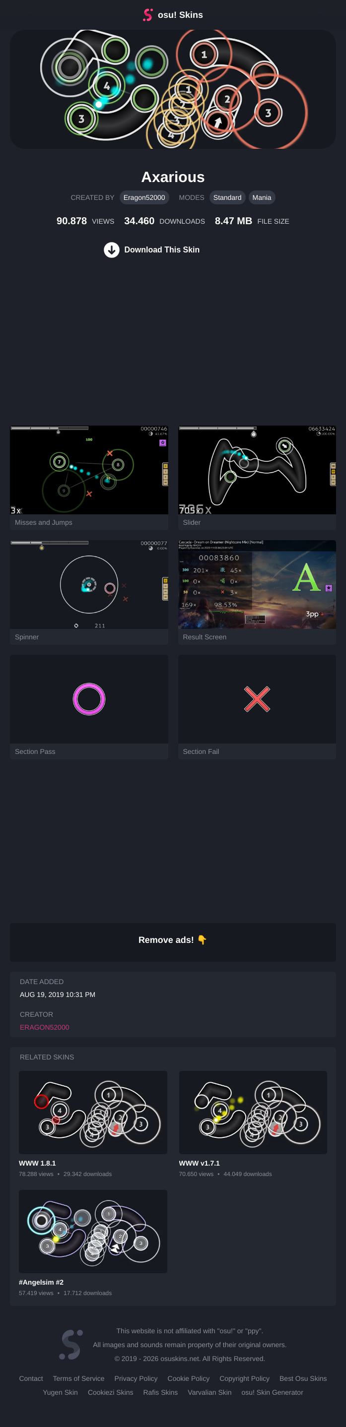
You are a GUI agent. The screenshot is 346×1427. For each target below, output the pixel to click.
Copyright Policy (244, 1378)
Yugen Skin (60, 1392)
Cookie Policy (189, 1378)
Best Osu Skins (303, 1378)
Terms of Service (79, 1378)
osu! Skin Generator (272, 1392)
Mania (262, 197)
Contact (31, 1378)
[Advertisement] (74, 354)
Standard (227, 197)
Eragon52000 (144, 197)
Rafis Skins (160, 1392)
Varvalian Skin (209, 1392)
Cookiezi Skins (111, 1392)
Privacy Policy (136, 1378)
